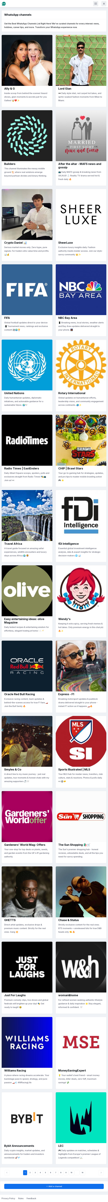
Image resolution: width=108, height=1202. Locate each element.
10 (71, 1173)
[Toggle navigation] (95, 3)
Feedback (31, 1198)
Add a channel (54, 1186)
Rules (21, 1198)
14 (82, 1173)
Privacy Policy (8, 1198)
